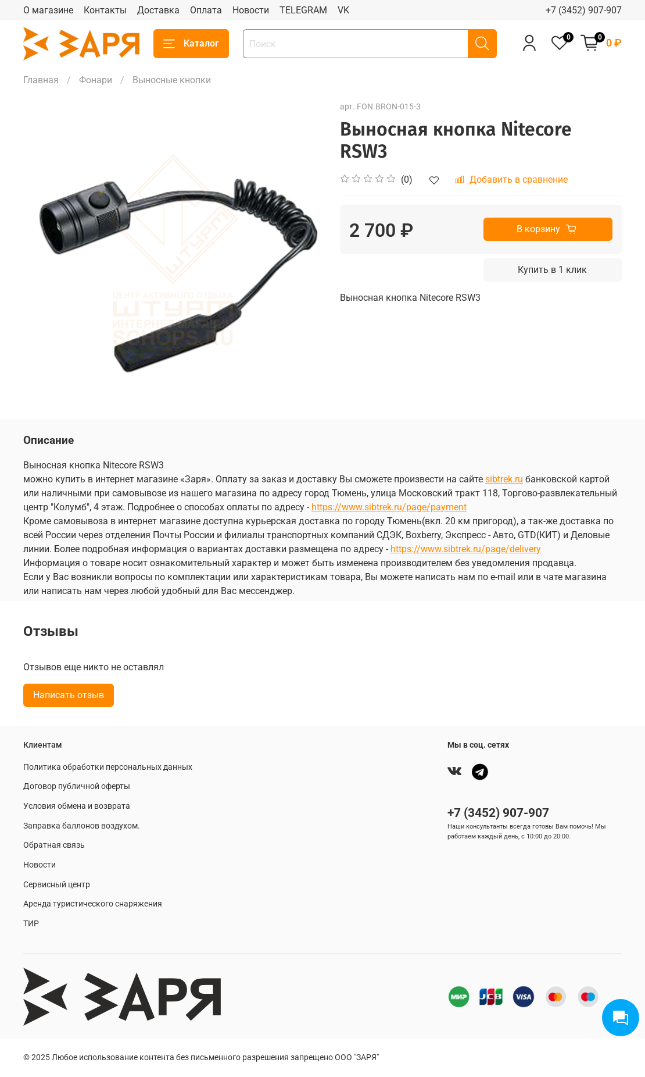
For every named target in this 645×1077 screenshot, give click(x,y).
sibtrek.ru (504, 479)
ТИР (31, 924)
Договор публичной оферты (76, 786)
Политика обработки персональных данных (107, 767)
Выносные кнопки (171, 80)
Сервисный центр (56, 885)
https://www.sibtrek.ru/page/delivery (465, 549)
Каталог (191, 43)
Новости (250, 10)
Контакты (105, 10)
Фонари (95, 80)
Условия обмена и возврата (76, 806)
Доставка (158, 10)
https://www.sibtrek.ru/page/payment (389, 507)
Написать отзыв (68, 695)
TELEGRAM (303, 10)
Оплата (206, 10)
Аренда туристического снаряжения (92, 904)
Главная (41, 80)
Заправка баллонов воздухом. (81, 826)
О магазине (48, 10)
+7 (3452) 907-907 (584, 10)
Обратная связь (54, 845)
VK (343, 10)
